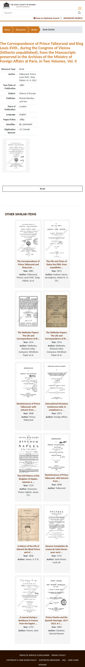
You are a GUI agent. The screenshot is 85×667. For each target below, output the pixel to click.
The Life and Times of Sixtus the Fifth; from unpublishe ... (56, 264)
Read (42, 188)
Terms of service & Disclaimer (34, 655)
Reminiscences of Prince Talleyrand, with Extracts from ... (56, 478)
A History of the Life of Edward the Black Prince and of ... (28, 549)
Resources (21, 29)
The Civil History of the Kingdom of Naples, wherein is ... (28, 478)
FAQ (64, 660)
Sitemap (42, 664)
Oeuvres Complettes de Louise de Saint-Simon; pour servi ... (56, 549)
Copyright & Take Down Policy (21, 660)
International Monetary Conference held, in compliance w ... (56, 406)
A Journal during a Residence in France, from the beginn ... (28, 620)
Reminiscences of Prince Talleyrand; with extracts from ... (28, 406)
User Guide (73, 660)
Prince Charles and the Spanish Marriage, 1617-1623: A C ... (56, 620)
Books (34, 29)
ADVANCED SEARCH (72, 18)
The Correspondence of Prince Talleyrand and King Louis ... (28, 264)
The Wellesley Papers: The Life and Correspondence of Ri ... (28, 335)
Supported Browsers (49, 660)
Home (7, 29)
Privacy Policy (59, 655)
